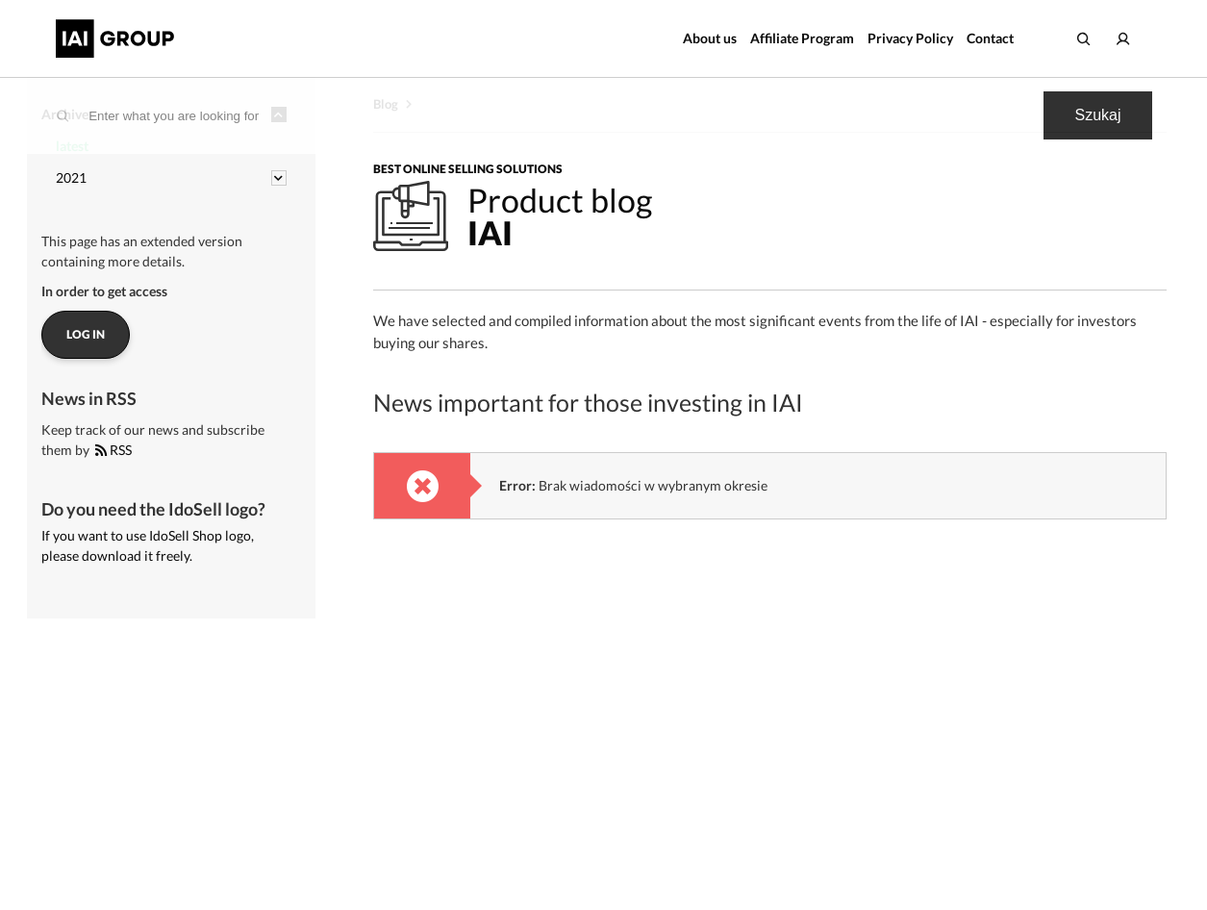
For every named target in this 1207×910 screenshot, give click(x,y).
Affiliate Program (802, 38)
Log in (85, 334)
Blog (385, 104)
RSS (113, 450)
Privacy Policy (910, 38)
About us (710, 38)
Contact (990, 38)
